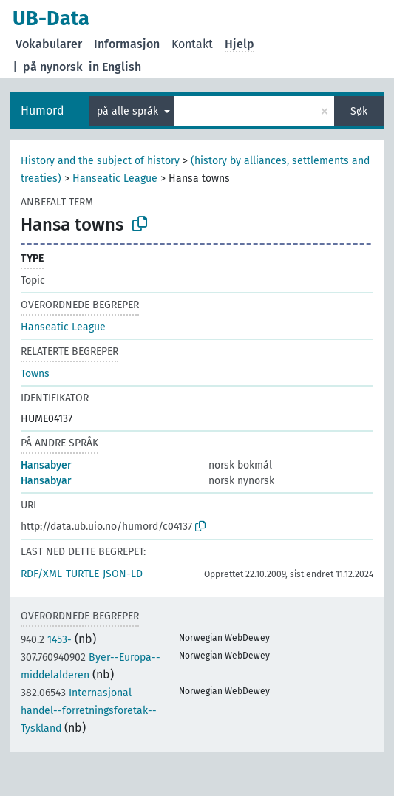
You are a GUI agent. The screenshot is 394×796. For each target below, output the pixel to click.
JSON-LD (123, 574)
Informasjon (127, 44)
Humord (42, 110)
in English (115, 67)
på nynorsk (53, 67)
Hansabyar (46, 480)
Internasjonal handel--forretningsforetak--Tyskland (89, 711)
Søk (358, 111)
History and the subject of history (100, 160)
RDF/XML (41, 574)
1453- (46, 639)
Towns (35, 373)
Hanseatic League (114, 178)
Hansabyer (46, 465)
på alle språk (129, 111)
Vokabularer (49, 44)
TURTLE (82, 574)
